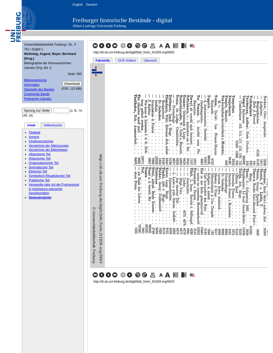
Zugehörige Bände (37, 94)
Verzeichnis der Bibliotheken (48, 150)
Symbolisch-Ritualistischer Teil (49, 176)
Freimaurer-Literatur (38, 99)
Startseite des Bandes (39, 89)
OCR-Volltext (126, 60)
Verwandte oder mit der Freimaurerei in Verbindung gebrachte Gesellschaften (54, 189)
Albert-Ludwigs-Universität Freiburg (99, 26)
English (78, 4)
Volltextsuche (53, 125)
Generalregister (40, 197)
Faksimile (103, 60)
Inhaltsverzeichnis (41, 141)
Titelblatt (34, 132)
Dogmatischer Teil (41, 167)
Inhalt (31, 125)
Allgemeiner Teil (40, 154)
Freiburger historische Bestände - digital (122, 20)
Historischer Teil (39, 158)
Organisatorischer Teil (44, 163)
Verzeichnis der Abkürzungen (49, 145)
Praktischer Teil (39, 180)
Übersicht (150, 60)
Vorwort (34, 137)
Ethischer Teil (38, 171)
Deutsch (91, 4)
